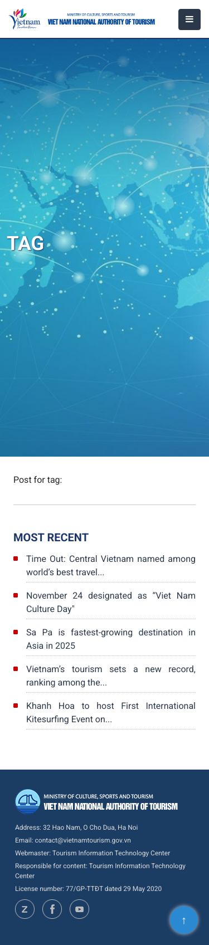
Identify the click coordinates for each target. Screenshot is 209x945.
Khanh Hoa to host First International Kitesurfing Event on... (111, 712)
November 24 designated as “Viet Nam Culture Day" (111, 602)
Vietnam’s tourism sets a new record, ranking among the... (111, 676)
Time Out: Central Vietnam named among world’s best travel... (111, 565)
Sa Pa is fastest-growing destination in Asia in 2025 (111, 639)
